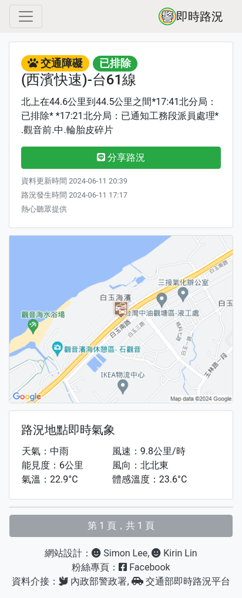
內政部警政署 (93, 581)
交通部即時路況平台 (181, 581)
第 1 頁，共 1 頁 (121, 525)
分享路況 (121, 157)
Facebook (144, 567)
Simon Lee (119, 553)
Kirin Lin (174, 553)
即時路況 (191, 16)
